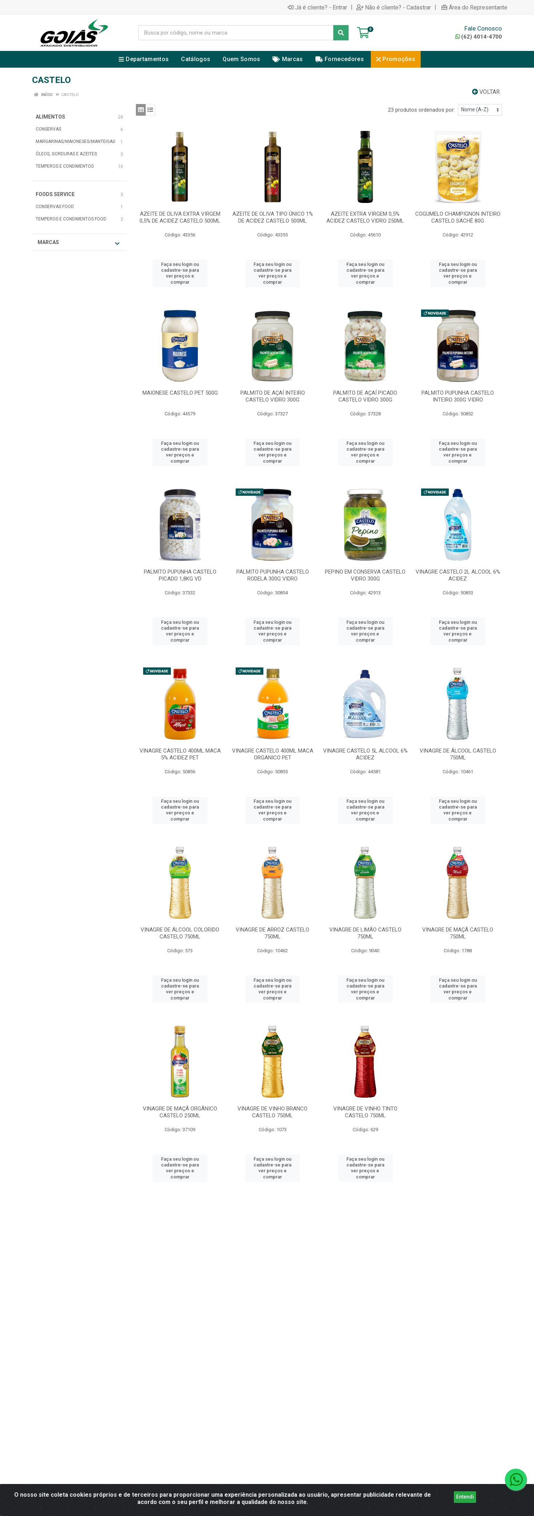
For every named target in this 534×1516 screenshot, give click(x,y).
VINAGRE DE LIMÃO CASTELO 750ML (365, 933)
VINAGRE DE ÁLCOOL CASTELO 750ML (458, 754)
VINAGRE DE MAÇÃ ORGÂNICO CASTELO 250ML (180, 1112)
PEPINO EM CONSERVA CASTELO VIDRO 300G (365, 575)
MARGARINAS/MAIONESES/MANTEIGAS (75, 141)
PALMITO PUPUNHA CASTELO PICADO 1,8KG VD (180, 575)
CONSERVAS (48, 129)
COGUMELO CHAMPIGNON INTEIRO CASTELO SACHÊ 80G (457, 217)
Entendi (465, 1497)
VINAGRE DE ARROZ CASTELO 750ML (272, 933)
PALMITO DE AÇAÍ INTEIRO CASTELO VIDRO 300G (272, 396)
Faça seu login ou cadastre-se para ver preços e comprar (180, 273)
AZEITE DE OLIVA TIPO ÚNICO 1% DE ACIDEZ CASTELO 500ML (272, 217)
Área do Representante (474, 7)
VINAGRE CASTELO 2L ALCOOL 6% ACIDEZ (458, 575)
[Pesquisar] (341, 32)
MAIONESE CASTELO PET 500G (180, 393)
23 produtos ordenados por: (421, 110)
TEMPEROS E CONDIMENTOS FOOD (71, 219)
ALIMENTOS (50, 117)
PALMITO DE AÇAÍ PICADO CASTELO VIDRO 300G (365, 396)
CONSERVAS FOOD (55, 206)
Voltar (486, 91)
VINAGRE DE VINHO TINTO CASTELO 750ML (365, 1112)
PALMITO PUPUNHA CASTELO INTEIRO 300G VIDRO (457, 396)
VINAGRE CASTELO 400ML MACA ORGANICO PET (272, 754)
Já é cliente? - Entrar (317, 7)
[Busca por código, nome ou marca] (236, 32)
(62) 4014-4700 (478, 36)
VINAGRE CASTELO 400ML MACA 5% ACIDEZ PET (180, 754)
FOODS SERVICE (55, 194)
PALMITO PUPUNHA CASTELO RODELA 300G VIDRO (272, 575)
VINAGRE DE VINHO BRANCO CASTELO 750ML (272, 1112)
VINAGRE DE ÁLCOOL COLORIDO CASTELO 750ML (180, 933)
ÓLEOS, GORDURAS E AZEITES (66, 153)
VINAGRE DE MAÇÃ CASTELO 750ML (457, 933)
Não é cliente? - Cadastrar (393, 7)
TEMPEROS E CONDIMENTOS (65, 166)
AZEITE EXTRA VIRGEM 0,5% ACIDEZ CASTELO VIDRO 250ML (365, 217)
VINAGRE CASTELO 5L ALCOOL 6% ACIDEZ (365, 754)
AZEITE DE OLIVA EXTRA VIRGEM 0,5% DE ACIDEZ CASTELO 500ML (180, 217)
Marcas (78, 242)
